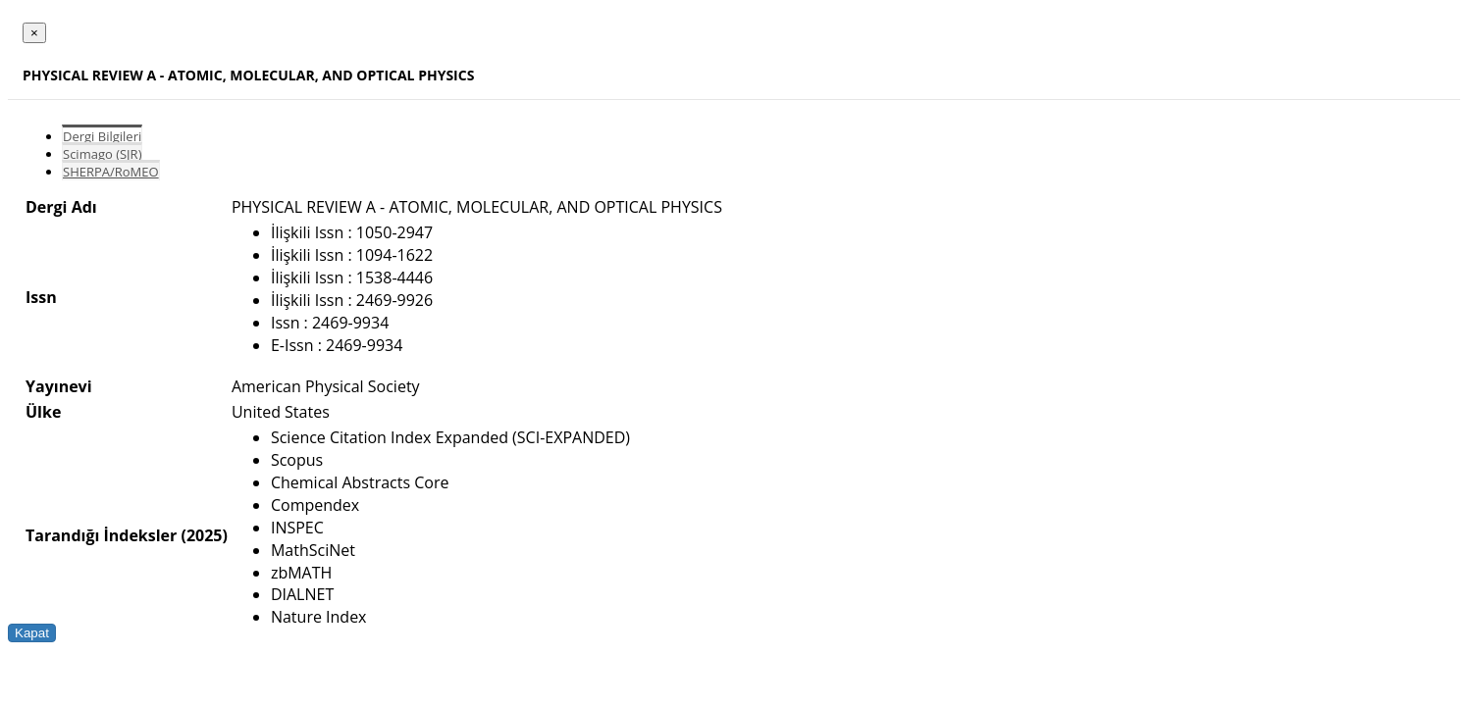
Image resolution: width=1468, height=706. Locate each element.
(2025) (204, 535)
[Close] (34, 33)
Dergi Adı (61, 207)
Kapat (32, 633)
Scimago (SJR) (102, 154)
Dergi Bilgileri (102, 136)
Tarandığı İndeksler (101, 535)
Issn (41, 297)
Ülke (43, 412)
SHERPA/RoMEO (111, 171)
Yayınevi (59, 386)
